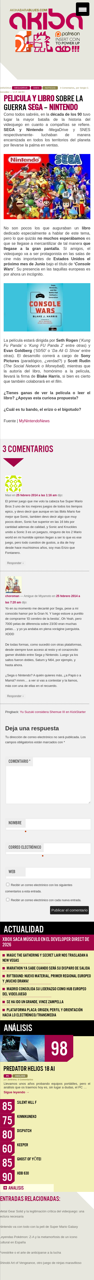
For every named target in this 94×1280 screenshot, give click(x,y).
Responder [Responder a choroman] (15, 696)
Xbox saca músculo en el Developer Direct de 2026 (45, 942)
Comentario (20, 761)
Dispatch (24, 1130)
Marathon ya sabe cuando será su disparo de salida (48, 968)
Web (12, 871)
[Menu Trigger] (82, 9)
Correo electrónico (26, 848)
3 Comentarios (67, 88)
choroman (12, 596)
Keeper (22, 1145)
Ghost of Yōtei (29, 1159)
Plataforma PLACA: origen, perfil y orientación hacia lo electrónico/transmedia (42, 1013)
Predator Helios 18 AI (29, 1069)
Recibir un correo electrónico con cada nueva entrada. (46, 900)
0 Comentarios (25, 1079)
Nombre (17, 824)
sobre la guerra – (43, 103)
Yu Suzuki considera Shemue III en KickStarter (53, 712)
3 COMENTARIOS (27, 449)
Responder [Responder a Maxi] (15, 563)
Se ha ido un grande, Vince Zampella (35, 1002)
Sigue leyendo (16, 1092)
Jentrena (12, 1079)
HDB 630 (23, 1173)
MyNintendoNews (34, 421)
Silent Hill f (27, 1102)
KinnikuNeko (26, 1116)
